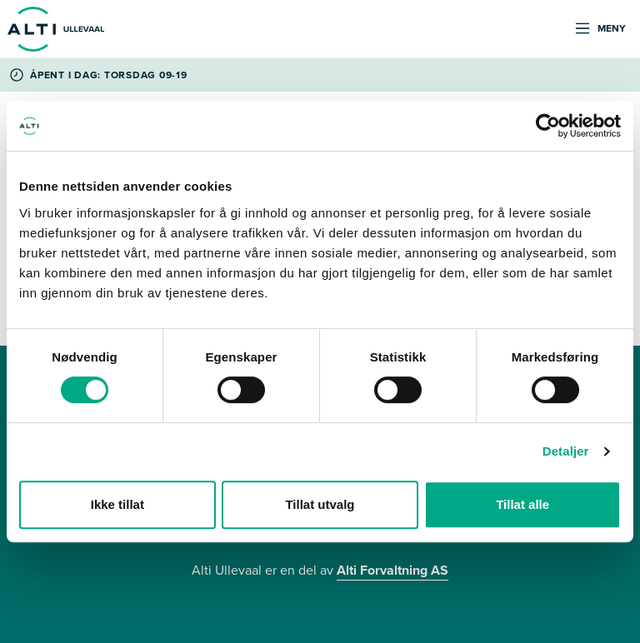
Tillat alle (522, 504)
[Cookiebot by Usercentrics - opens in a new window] (548, 125)
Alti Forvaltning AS (392, 570)
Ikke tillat (117, 504)
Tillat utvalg (319, 504)
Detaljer (565, 451)
